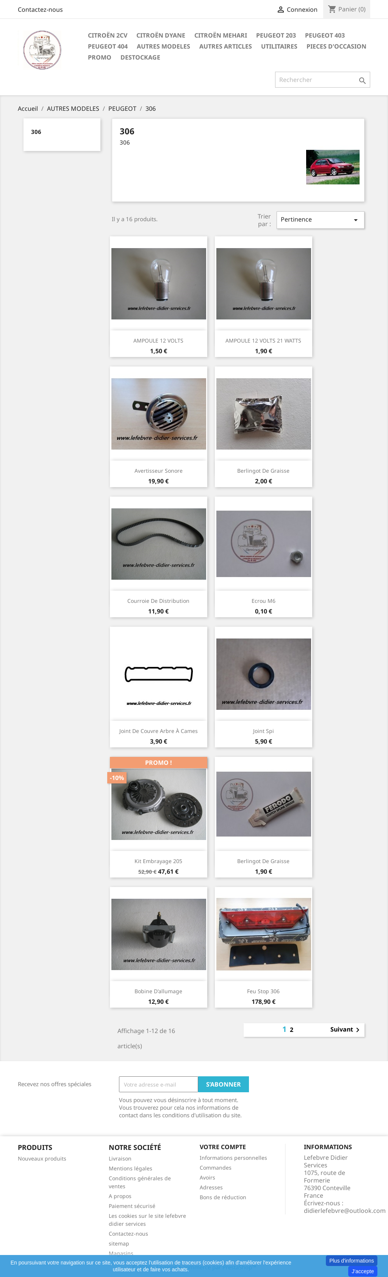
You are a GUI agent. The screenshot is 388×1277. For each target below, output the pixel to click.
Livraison (120, 1158)
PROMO (99, 57)
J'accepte (363, 1271)
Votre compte (223, 1147)
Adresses (211, 1187)
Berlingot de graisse (263, 470)
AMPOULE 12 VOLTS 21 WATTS (263, 340)
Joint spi (263, 730)
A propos (120, 1196)
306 (36, 131)
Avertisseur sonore (159, 470)
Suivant (346, 1030)
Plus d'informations (351, 1261)
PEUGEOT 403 (325, 35)
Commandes (216, 1167)
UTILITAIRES (279, 46)
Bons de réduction (223, 1197)
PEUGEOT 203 (276, 35)
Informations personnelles (233, 1157)
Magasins (121, 1253)
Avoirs (207, 1177)
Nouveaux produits (42, 1158)
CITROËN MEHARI (220, 35)
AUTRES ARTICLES (225, 46)
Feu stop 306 (263, 991)
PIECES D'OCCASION (336, 46)
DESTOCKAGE (140, 57)
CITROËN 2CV (107, 35)
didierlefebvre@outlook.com (345, 1210)
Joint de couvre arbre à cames (158, 730)
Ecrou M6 (263, 600)
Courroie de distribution (158, 600)
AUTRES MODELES (163, 46)
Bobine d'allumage (158, 991)
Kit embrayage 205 (158, 861)
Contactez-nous (40, 9)
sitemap (119, 1243)
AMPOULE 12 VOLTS (158, 340)
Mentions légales (130, 1168)
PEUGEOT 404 (108, 46)
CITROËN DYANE (160, 35)
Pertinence (320, 220)
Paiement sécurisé (132, 1205)
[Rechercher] (322, 80)
